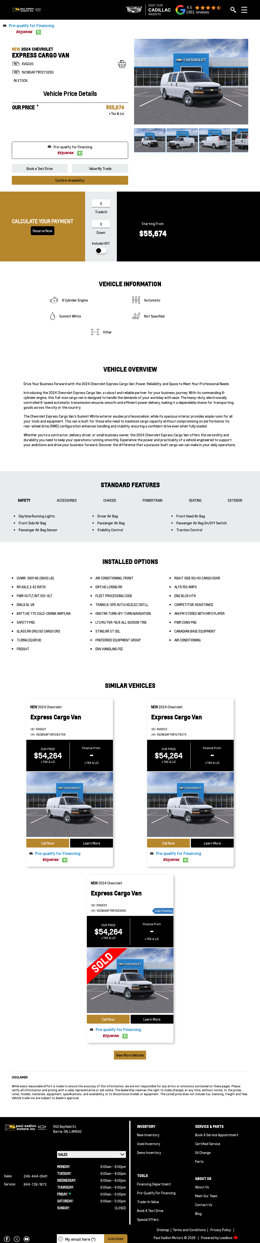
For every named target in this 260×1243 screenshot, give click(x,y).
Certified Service (207, 1143)
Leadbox (229, 1237)
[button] (130, 29)
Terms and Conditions (189, 1230)
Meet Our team (206, 1196)
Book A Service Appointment (216, 1135)
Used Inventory (148, 1143)
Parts (199, 1161)
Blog (198, 1213)
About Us (202, 1187)
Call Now (47, 843)
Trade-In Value (148, 1201)
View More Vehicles (130, 1055)
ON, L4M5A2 (73, 1131)
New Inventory (148, 1135)
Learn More (91, 843)
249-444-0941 (35, 1176)
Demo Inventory (149, 1152)
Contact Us (203, 1204)
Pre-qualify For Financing (156, 1193)
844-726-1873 (35, 1184)
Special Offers (148, 1219)
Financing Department (154, 1184)
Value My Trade (100, 168)
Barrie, (58, 1131)
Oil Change (203, 1152)
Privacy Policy (220, 1230)
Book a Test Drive (40, 168)
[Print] (122, 64)
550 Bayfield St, (65, 1126)
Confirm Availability (69, 180)
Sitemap (163, 1230)
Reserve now (42, 230)
